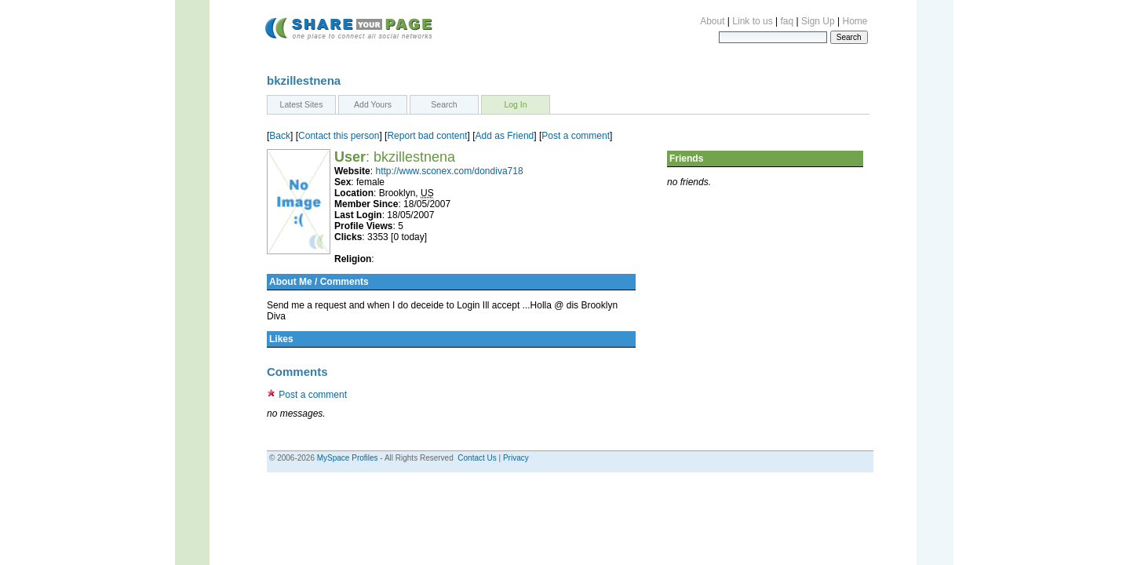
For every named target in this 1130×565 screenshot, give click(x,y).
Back (279, 135)
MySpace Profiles (347, 458)
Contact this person (338, 135)
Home (854, 21)
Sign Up (818, 21)
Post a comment (575, 135)
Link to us (752, 21)
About (712, 21)
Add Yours (373, 104)
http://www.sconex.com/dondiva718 (449, 171)
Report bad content (427, 135)
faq (787, 21)
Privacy (516, 458)
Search (444, 104)
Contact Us (476, 458)
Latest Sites (301, 104)
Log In (515, 104)
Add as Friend (505, 135)
